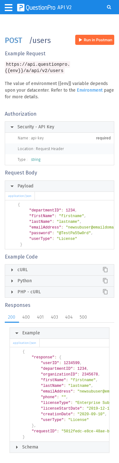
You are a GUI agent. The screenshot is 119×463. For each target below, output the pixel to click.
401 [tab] (40, 317)
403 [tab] (54, 317)
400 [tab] (26, 317)
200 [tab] (11, 317)
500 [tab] (83, 317)
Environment (89, 91)
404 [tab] (69, 317)
